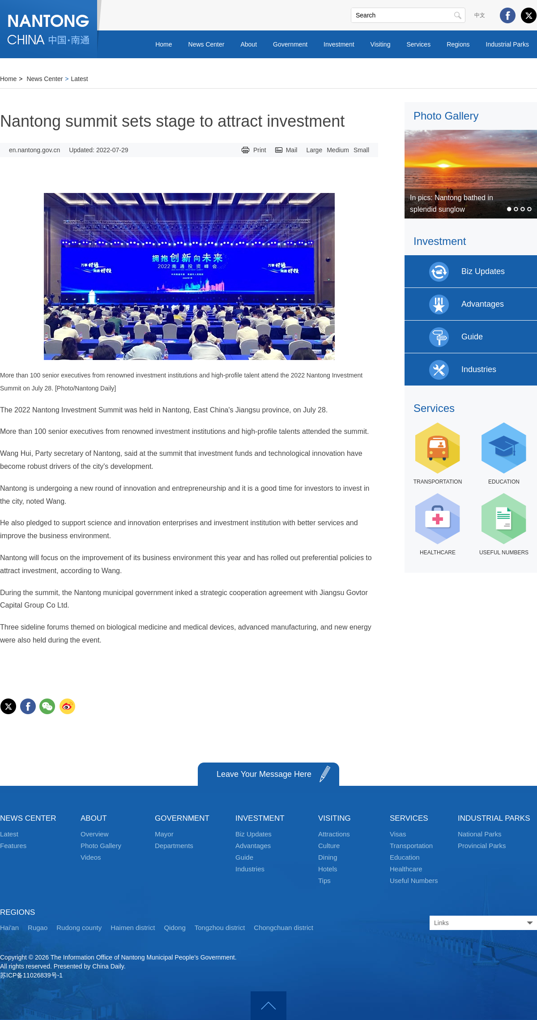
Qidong (174, 927)
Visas (398, 834)
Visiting (381, 44)
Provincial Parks (482, 845)
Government (290, 44)
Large (314, 150)
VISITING (334, 818)
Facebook (507, 16)
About (248, 44)
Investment (339, 44)
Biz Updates (253, 834)
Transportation (411, 845)
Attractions (334, 834)
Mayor (164, 834)
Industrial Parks (507, 44)
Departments (174, 845)
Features (13, 845)
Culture (329, 845)
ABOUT (94, 818)
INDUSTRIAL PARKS (494, 818)
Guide (244, 857)
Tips (324, 880)
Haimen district (133, 927)
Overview (95, 834)
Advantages (253, 845)
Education (405, 857)
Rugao (37, 927)
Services (418, 44)
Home (163, 44)
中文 (479, 15)
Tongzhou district (220, 927)
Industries (249, 869)
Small (361, 150)
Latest (79, 78)
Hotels (327, 869)
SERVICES (409, 818)
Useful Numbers (414, 880)
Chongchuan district (283, 927)
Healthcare (406, 869)
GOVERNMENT (182, 818)
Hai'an (9, 927)
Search (458, 15)
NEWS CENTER (28, 818)
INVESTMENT (260, 818)
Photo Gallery (445, 116)
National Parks (480, 834)
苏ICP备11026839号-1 (31, 975)
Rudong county (79, 927)
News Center (206, 44)
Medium (338, 150)
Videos (91, 857)
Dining (327, 857)
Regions (458, 44)
